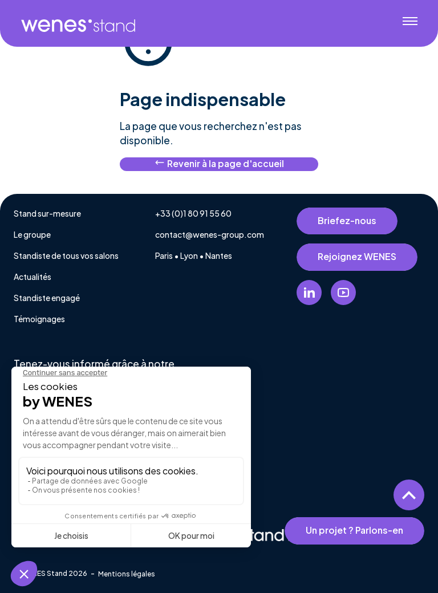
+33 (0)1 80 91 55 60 (193, 213)
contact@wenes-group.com (209, 234)
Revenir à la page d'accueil (219, 163)
